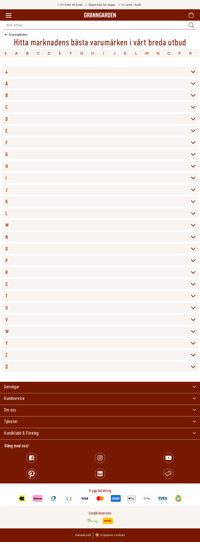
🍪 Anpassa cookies (110, 535)
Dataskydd (83, 535)
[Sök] (191, 25)
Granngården (18, 35)
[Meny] (9, 16)
